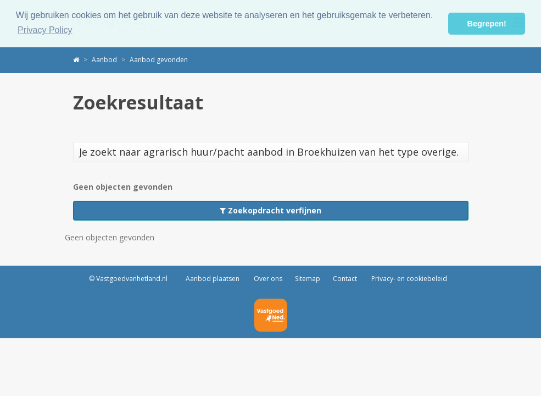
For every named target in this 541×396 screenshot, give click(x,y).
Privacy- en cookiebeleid (408, 278)
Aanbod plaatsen (212, 278)
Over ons (267, 278)
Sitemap (307, 278)
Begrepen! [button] (486, 23)
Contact (345, 278)
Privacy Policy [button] (45, 30)
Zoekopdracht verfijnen (270, 210)
